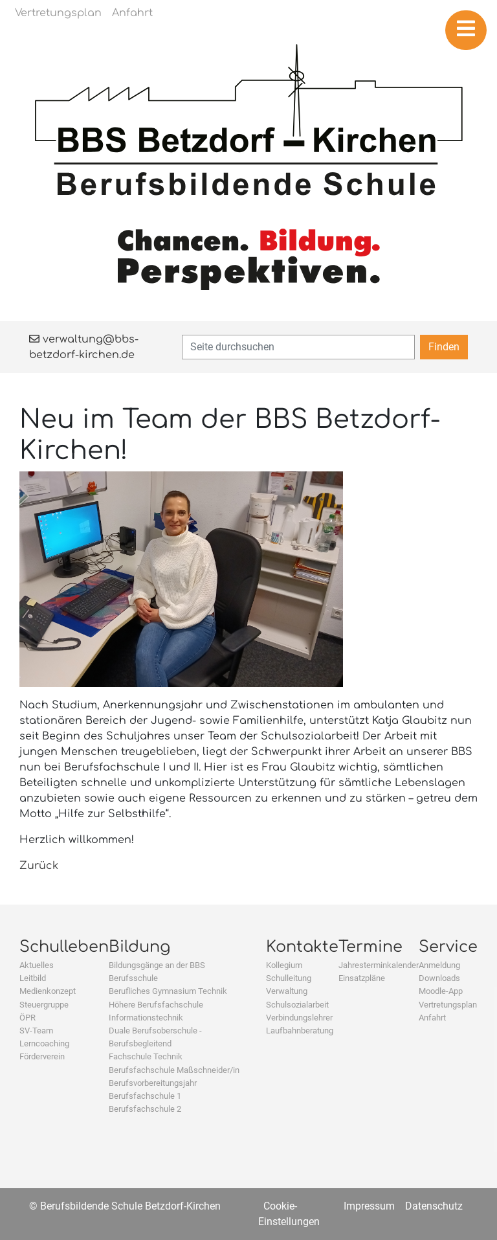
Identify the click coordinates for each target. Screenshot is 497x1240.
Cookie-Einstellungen (289, 1214)
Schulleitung (288, 978)
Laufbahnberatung (299, 1030)
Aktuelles (36, 965)
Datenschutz (434, 1206)
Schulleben (64, 947)
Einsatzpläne (361, 978)
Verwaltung (286, 991)
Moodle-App (441, 991)
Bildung (139, 947)
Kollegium (284, 965)
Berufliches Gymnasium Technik (168, 991)
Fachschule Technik (145, 1056)
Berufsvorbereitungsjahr (153, 1083)
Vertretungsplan (448, 1004)
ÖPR (27, 1017)
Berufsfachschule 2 (145, 1109)
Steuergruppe (44, 1004)
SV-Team (36, 1030)
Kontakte (302, 947)
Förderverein (42, 1056)
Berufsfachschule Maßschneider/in (174, 1070)
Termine (370, 947)
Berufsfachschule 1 (145, 1096)
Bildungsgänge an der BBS (157, 965)
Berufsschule (133, 978)
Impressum (369, 1206)
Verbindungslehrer (299, 1017)
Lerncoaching (44, 1043)
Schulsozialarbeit (297, 1004)
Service (448, 947)
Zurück (38, 866)
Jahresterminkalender (378, 965)
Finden (443, 347)
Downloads (439, 978)
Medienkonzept (47, 991)
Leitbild (32, 978)
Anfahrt (432, 1017)
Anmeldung (439, 965)
